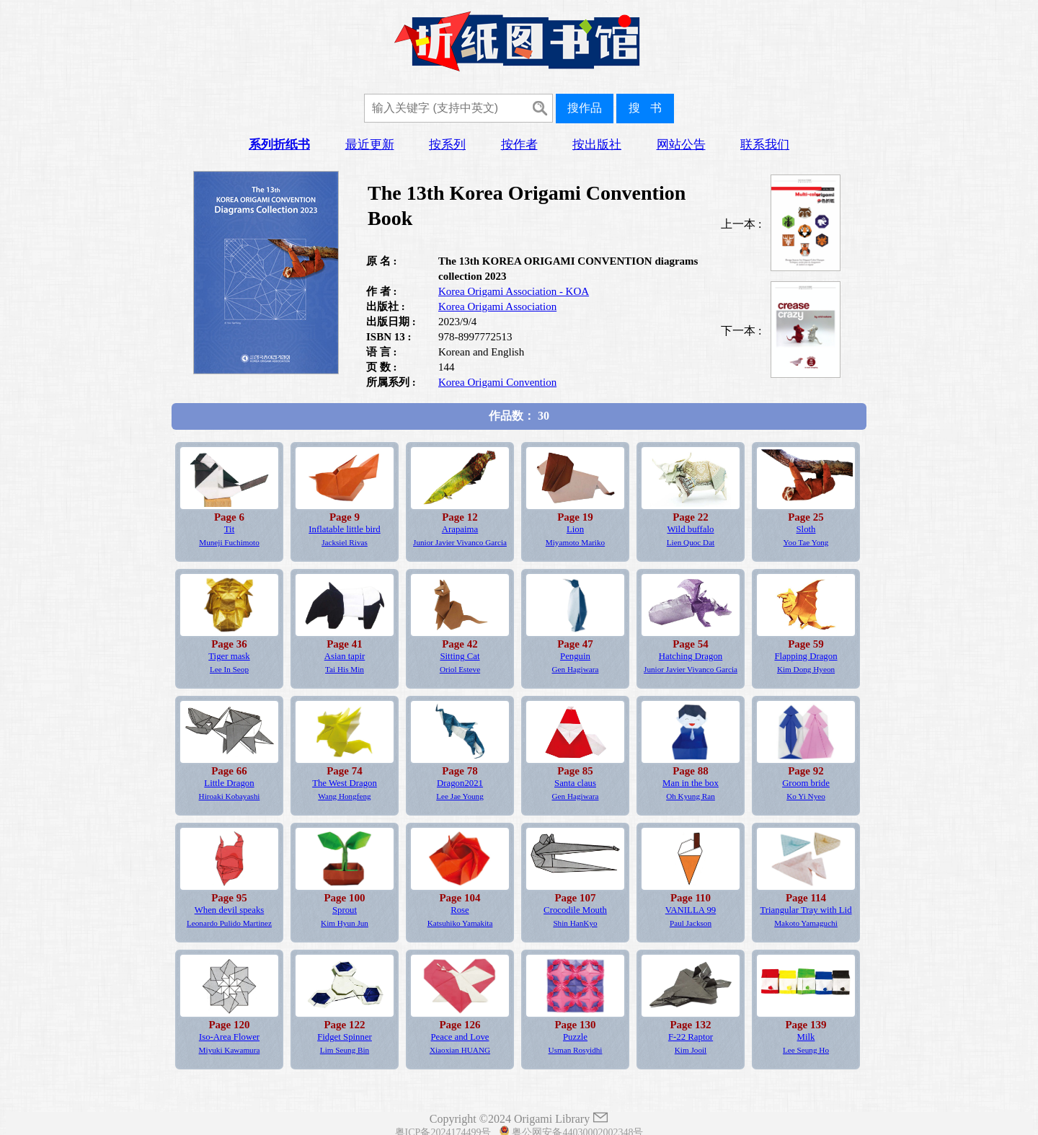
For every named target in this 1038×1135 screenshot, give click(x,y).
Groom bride (806, 783)
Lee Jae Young (460, 796)
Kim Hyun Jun (344, 923)
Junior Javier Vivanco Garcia (460, 542)
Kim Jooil (690, 1050)
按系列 (447, 144)
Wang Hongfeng (344, 796)
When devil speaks (230, 910)
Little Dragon (229, 783)
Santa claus (575, 783)
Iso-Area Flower (229, 1037)
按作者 (519, 144)
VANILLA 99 (691, 910)
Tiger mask (228, 656)
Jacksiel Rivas (344, 542)
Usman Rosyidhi (576, 1050)
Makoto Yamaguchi (806, 923)
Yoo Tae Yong (806, 542)
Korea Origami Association (497, 306)
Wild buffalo (690, 529)
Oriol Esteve (460, 669)
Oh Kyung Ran (690, 796)
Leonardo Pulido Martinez (229, 923)
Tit (229, 529)
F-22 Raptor (690, 1037)
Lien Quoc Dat (690, 542)
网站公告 (681, 144)
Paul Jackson (690, 923)
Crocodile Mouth (575, 910)
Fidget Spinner (344, 1037)
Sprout (344, 910)
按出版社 (596, 144)
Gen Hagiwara (575, 669)
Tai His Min (344, 669)
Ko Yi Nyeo (805, 796)
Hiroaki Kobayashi (229, 796)
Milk (806, 1037)
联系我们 (764, 144)
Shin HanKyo (575, 923)
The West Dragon (344, 783)
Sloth (805, 529)
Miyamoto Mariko (575, 542)
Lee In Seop (229, 669)
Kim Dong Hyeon (806, 669)
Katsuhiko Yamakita (460, 923)
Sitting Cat (459, 656)
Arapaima (460, 529)
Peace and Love (459, 1037)
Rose (460, 910)
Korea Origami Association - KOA (513, 291)
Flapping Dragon (805, 656)
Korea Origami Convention (497, 382)
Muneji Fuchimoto (229, 542)
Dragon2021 (460, 783)
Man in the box (690, 783)
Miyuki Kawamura (229, 1050)
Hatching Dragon (691, 656)
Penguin (575, 656)
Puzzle (575, 1037)
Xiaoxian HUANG (460, 1050)
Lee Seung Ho (806, 1050)
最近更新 (369, 144)
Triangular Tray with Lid (805, 910)
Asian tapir (344, 656)
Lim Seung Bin (344, 1050)
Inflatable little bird (345, 529)
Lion (575, 529)
